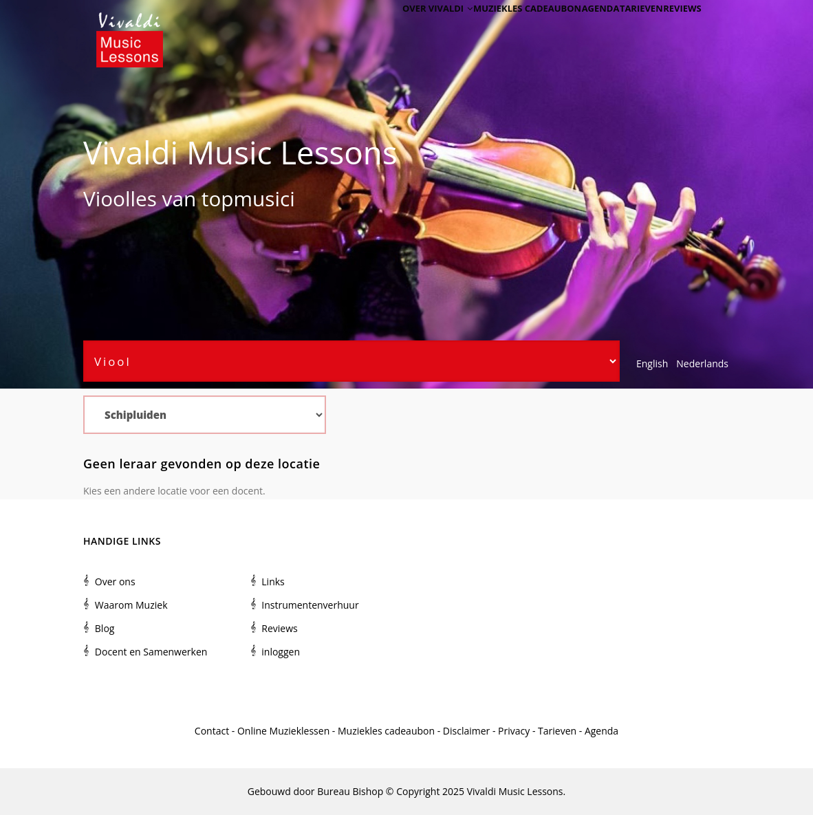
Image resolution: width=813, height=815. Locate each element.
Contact (212, 730)
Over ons (115, 581)
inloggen (280, 651)
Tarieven (627, 29)
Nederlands (702, 363)
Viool (106, 198)
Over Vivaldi (403, 29)
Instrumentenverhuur (309, 604)
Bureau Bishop (350, 791)
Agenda (577, 29)
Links (272, 581)
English (652, 363)
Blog (105, 628)
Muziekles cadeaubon (497, 29)
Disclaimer (466, 730)
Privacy (514, 730)
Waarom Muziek (131, 604)
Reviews (677, 29)
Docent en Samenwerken (151, 651)
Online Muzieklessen (283, 730)
